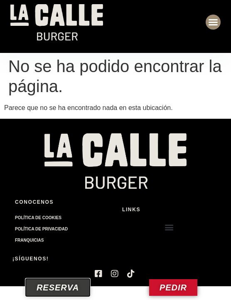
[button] (213, 22)
